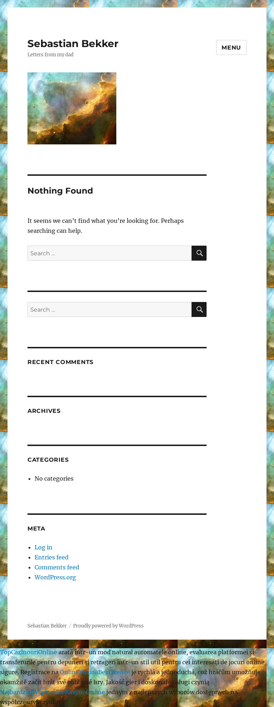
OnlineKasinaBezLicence (95, 672)
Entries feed (51, 557)
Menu (231, 47)
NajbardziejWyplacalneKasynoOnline (52, 692)
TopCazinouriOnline (28, 652)
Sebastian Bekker (72, 43)
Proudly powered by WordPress (108, 626)
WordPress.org (55, 577)
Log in (43, 547)
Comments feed (57, 567)
